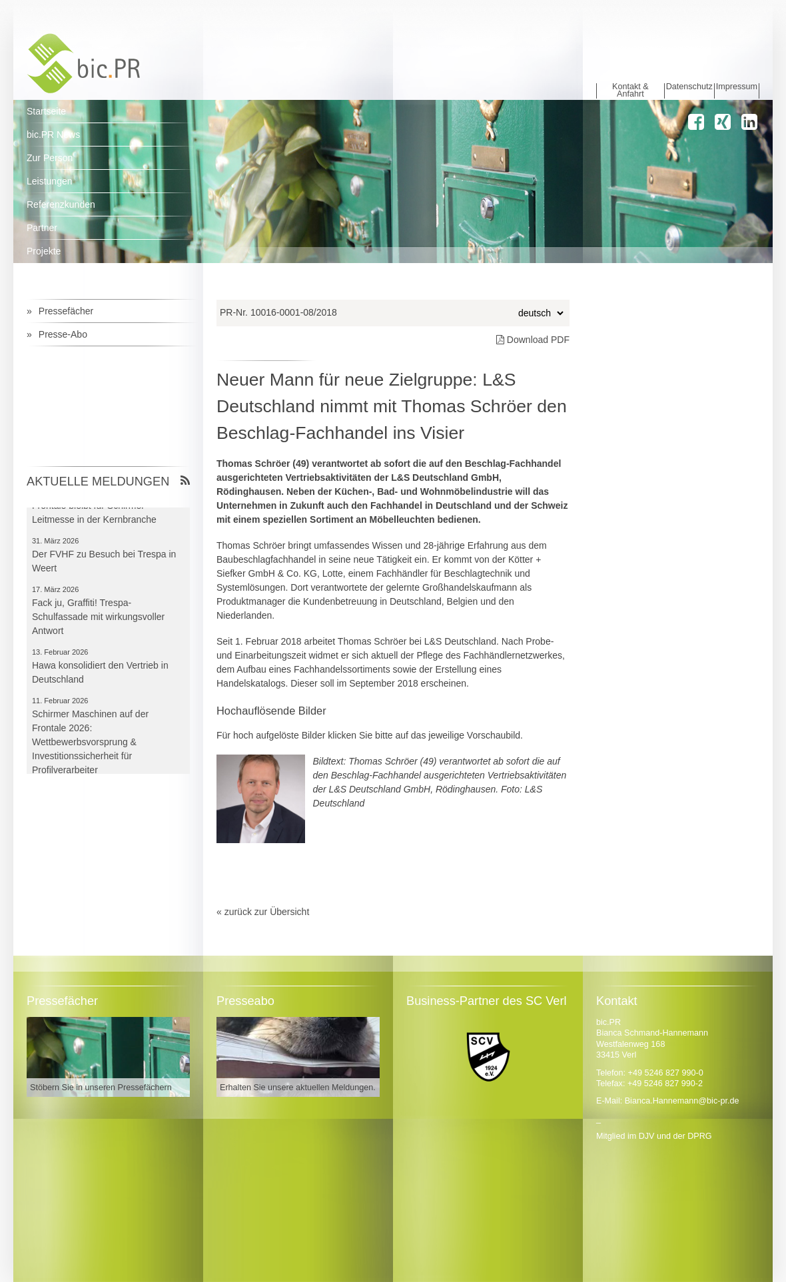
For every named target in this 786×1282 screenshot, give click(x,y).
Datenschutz (689, 87)
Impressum (736, 87)
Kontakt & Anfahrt (630, 91)
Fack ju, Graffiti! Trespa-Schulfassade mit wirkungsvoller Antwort (98, 619)
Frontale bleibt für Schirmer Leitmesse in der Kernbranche (94, 515)
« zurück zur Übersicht (262, 911)
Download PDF (533, 339)
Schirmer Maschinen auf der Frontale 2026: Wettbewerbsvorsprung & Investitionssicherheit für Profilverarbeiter (90, 744)
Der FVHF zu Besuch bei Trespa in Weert (104, 563)
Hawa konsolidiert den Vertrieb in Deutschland (100, 675)
